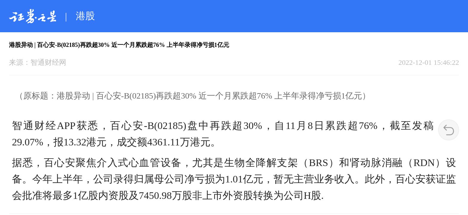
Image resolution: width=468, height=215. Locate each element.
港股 (85, 15)
